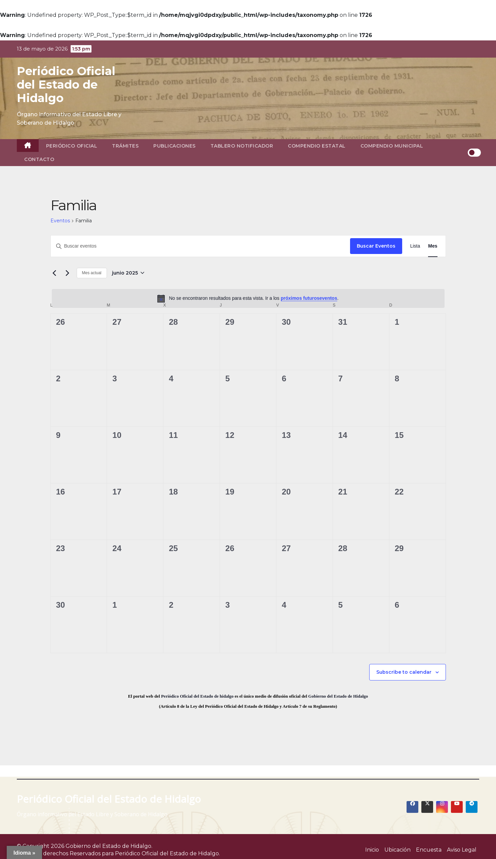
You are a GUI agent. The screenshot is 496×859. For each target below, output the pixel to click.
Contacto (39, 159)
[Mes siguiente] (68, 273)
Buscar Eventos (376, 246)
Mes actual (92, 273)
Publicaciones (174, 146)
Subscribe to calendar (403, 672)
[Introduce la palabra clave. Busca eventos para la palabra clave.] (200, 246)
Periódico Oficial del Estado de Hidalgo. (167, 853)
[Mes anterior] (54, 273)
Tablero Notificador (242, 146)
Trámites (125, 146)
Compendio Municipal (391, 146)
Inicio (372, 850)
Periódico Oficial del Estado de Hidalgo (66, 84)
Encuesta (429, 850)
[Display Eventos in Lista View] (415, 246)
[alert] (248, 298)
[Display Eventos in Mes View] (432, 246)
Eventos (60, 221)
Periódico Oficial (72, 146)
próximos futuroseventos (309, 298)
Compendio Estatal (317, 146)
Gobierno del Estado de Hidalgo (338, 696)
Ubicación (397, 850)
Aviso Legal (461, 850)
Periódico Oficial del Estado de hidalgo (197, 696)
